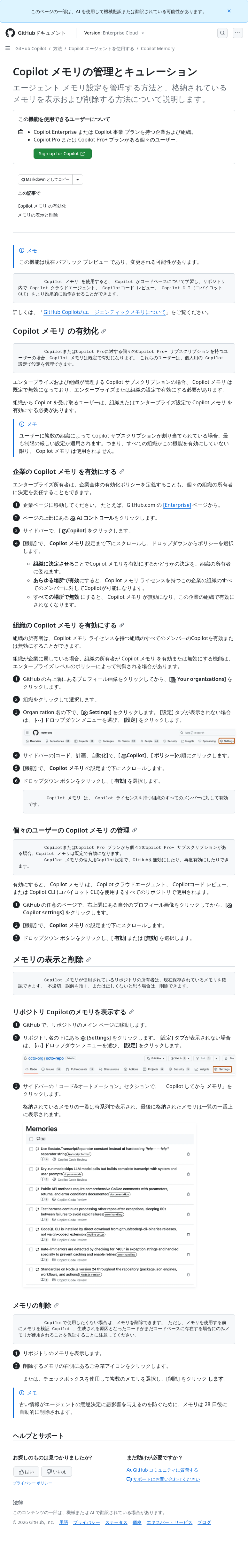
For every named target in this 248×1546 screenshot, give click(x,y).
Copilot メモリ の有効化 (59, 330)
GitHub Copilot (30, 48)
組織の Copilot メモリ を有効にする (68, 625)
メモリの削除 (36, 1305)
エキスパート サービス (170, 1522)
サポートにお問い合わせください (163, 1479)
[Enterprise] (177, 504)
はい (26, 1471)
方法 (57, 48)
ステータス (116, 1522)
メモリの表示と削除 (52, 959)
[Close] (230, 10)
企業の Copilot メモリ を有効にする (68, 471)
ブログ (204, 1522)
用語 (63, 1522)
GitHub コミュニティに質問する (162, 1470)
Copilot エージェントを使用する (101, 48)
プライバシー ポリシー (32, 1483)
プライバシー (86, 1522)
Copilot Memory (157, 48)
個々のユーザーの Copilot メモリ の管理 (75, 830)
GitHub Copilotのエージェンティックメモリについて (104, 312)
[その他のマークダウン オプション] (77, 179)
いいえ (56, 1471)
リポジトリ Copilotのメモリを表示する (73, 1012)
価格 (137, 1522)
